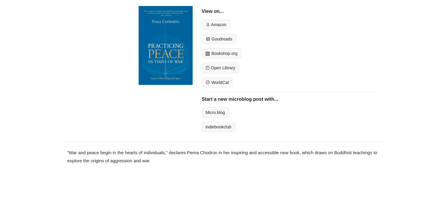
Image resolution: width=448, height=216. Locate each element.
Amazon (216, 24)
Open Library (220, 67)
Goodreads (219, 39)
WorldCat (217, 82)
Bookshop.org (221, 53)
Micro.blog (215, 112)
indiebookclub (218, 126)
